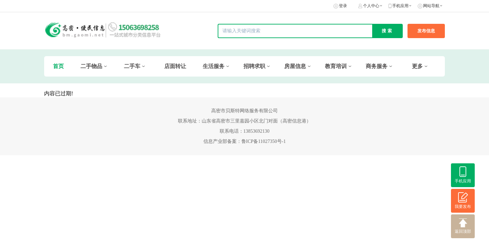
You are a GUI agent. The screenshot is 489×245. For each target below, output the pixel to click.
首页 (58, 66)
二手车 (132, 66)
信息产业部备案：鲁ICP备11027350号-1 (244, 141)
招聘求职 (254, 66)
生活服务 (213, 66)
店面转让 (175, 66)
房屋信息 (295, 66)
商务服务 (376, 66)
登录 (343, 5)
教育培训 (336, 66)
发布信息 (426, 30)
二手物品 (91, 66)
